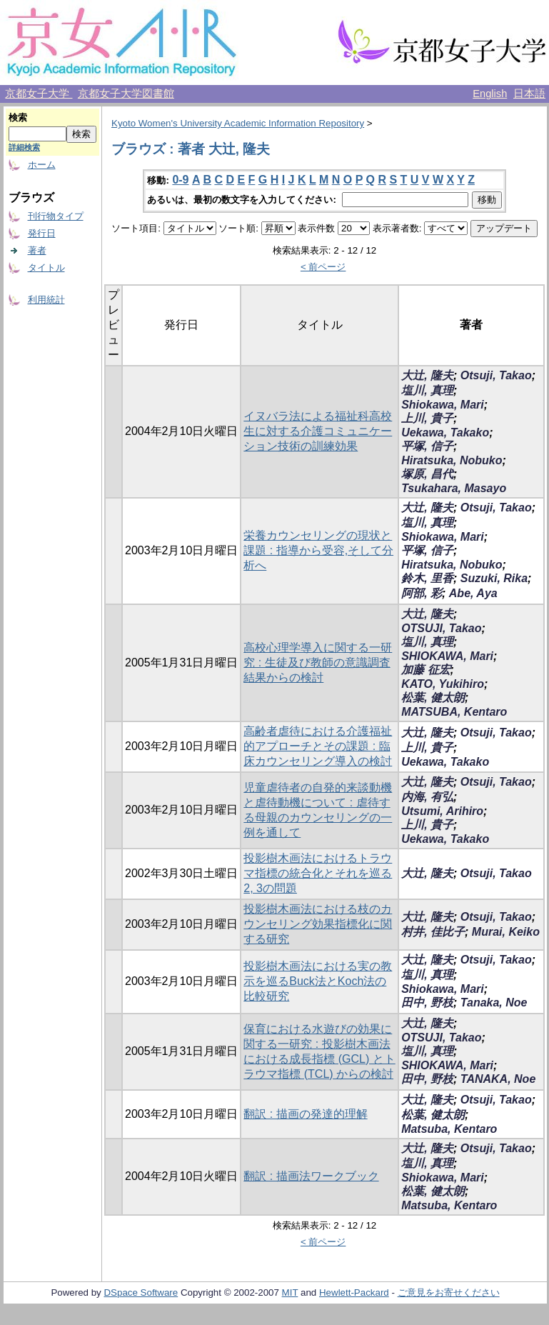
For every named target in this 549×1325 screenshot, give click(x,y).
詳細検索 (24, 147)
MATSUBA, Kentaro (454, 712)
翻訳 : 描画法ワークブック (310, 1176)
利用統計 (46, 299)
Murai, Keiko (506, 932)
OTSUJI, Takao (441, 628)
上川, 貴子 (427, 418)
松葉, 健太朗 (433, 697)
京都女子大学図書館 (126, 93)
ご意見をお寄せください (449, 1292)
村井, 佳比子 (433, 932)
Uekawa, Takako (445, 432)
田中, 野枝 (427, 1002)
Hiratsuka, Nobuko (451, 460)
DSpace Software (141, 1292)
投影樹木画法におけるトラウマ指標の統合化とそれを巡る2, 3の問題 (317, 873)
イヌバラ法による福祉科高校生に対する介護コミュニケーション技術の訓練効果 (317, 431)
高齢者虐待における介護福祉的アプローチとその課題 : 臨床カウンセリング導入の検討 (317, 746)
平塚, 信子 (427, 446)
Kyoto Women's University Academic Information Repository (237, 123)
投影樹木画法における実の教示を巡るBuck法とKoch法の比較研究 (317, 981)
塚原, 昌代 (427, 474)
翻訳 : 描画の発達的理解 (305, 1114)
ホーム (42, 164)
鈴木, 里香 (427, 578)
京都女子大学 (38, 93)
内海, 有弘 (427, 797)
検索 (18, 117)
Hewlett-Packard (354, 1292)
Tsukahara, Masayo (453, 488)
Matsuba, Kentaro (449, 1129)
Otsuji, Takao (496, 375)
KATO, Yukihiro (442, 684)
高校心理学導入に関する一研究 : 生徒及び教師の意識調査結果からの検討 (317, 662)
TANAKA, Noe (497, 1079)
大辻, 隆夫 (427, 375)
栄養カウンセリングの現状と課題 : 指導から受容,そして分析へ (318, 550)
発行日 (42, 233)
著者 (37, 250)
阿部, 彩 (421, 593)
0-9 (180, 180)
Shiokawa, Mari (442, 405)
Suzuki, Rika (494, 578)
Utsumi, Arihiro (442, 811)
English (490, 93)
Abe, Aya (473, 593)
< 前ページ (323, 266)
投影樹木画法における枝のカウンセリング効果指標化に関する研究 (317, 924)
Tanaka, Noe (494, 1002)
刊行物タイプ (56, 216)
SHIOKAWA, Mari (447, 656)
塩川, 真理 (427, 390)
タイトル (46, 267)
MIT (290, 1292)
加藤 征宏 (425, 670)
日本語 (529, 93)
